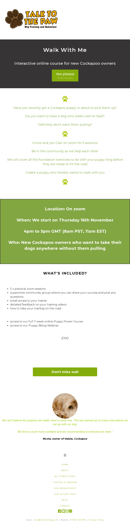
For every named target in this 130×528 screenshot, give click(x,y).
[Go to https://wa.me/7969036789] (70, 511)
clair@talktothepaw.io (46, 520)
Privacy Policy (96, 520)
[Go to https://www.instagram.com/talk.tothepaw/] (67, 511)
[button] (65, 75)
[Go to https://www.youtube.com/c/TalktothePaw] (63, 511)
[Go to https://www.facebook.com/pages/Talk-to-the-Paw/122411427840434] (59, 511)
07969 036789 (78, 520)
